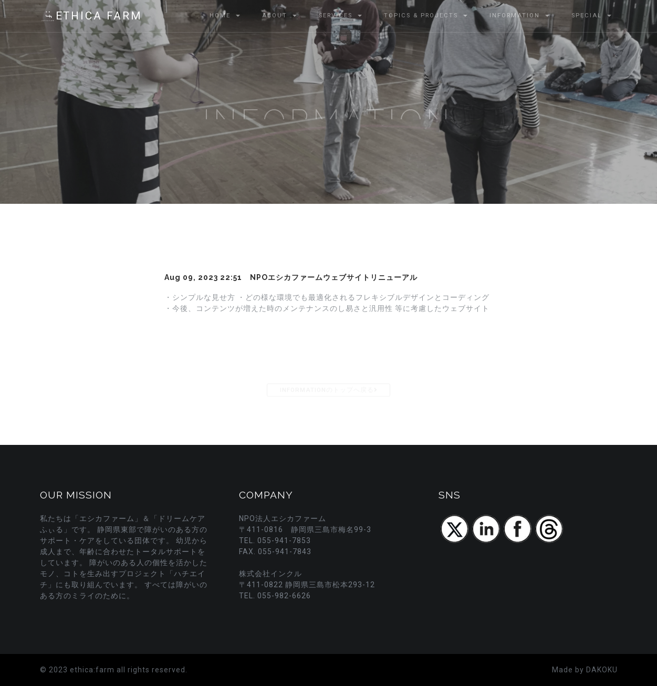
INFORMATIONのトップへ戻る (328, 390)
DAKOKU (602, 670)
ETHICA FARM (91, 16)
